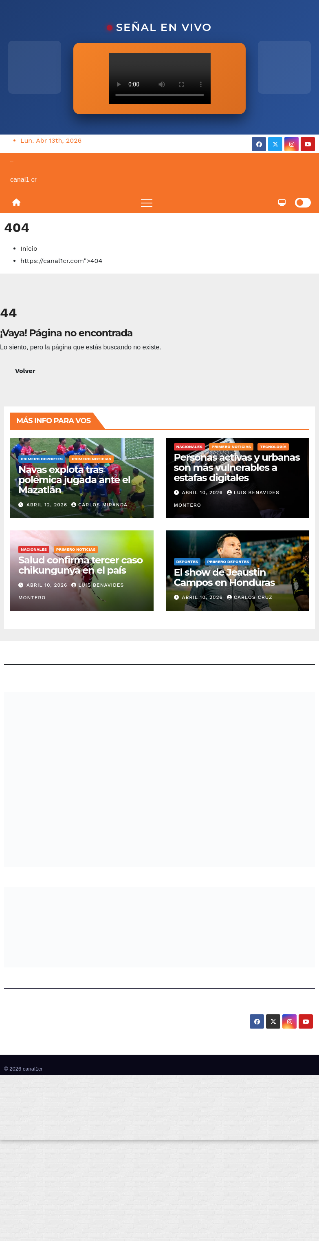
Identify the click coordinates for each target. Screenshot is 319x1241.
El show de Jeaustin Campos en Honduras (224, 577)
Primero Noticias (91, 459)
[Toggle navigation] (147, 203)
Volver (25, 371)
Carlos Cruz (250, 597)
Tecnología (273, 446)
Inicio (28, 248)
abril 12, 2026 (47, 505)
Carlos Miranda (99, 505)
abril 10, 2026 (203, 492)
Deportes (187, 561)
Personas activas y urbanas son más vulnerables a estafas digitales (237, 467)
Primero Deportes (42, 459)
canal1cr (38, 1011)
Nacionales (189, 446)
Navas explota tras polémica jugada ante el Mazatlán (74, 480)
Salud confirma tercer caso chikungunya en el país (80, 565)
